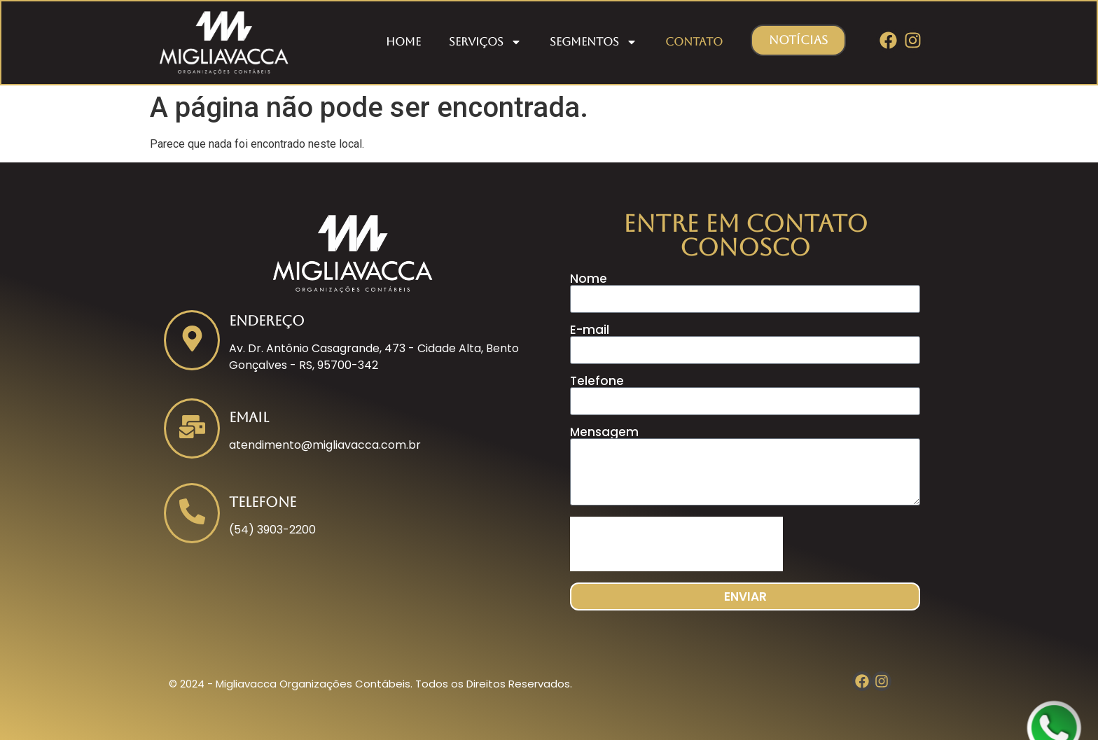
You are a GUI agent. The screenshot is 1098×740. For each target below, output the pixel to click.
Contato (694, 41)
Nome (588, 279)
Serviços (485, 42)
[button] (798, 40)
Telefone (597, 381)
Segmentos (593, 42)
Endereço (267, 320)
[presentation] (676, 544)
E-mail (589, 330)
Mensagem (604, 432)
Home (403, 41)
